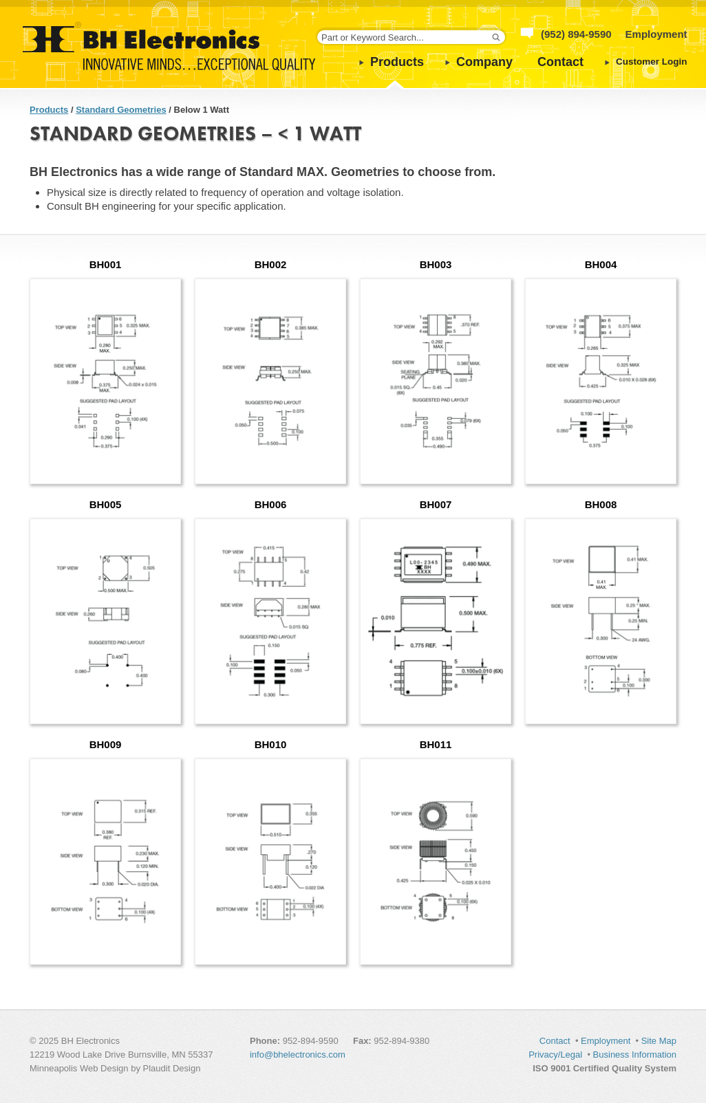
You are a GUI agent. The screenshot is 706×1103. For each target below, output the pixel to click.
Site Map (658, 1041)
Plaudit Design (172, 1068)
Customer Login (651, 61)
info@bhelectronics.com (297, 1054)
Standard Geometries (121, 110)
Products (397, 62)
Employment (656, 34)
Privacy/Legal (555, 1054)
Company (484, 62)
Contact (560, 62)
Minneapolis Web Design (79, 1068)
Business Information (634, 1054)
